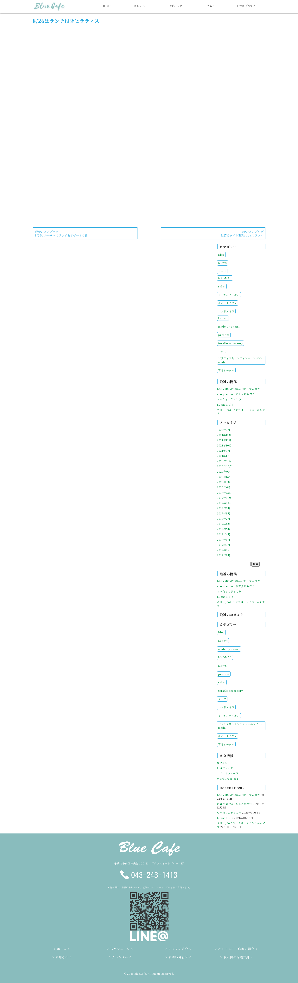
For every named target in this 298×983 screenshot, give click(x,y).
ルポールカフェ (227, 303)
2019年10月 (224, 503)
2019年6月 (224, 524)
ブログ (211, 6)
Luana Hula (225, 404)
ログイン (222, 763)
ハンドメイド (226, 311)
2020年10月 (224, 466)
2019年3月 (223, 539)
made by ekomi (229, 326)
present (223, 335)
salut (221, 286)
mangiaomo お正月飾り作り (236, 394)
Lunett (223, 318)
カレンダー (141, 6)
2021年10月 (224, 445)
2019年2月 (223, 545)
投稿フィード (225, 768)
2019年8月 (224, 513)
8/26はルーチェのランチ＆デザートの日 (61, 233)
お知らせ (176, 6)
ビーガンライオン (229, 295)
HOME (106, 6)
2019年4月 (224, 534)
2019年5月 (224, 529)
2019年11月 (224, 498)
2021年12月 (224, 435)
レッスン (223, 351)
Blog (221, 254)
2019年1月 (223, 550)
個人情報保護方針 (236, 957)
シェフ (222, 271)
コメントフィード (227, 773)
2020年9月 (224, 471)
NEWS (222, 263)
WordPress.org (227, 778)
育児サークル (226, 370)
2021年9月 (223, 450)
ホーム (62, 949)
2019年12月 (224, 492)
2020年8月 (224, 477)
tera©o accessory (230, 343)
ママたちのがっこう (229, 399)
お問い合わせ (246, 6)
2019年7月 (223, 518)
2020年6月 (224, 487)
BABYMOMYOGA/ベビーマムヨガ (238, 389)
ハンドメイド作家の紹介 (236, 949)
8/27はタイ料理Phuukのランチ (241, 233)
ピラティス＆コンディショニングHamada (240, 360)
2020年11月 (224, 461)
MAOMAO (225, 278)
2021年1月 (223, 456)
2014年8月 (224, 555)
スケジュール (120, 949)
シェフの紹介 (178, 949)
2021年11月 (224, 440)
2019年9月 (224, 508)
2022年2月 (223, 430)
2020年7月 (224, 482)
